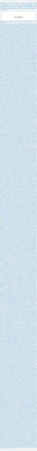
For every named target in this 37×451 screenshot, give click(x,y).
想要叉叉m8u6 (28, 50)
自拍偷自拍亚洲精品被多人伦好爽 (29, 40)
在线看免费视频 (33, 403)
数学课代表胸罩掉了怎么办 (25, 88)
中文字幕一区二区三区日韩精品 (24, 356)
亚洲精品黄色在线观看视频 (13, 330)
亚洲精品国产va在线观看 (26, 329)
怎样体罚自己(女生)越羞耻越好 (20, 351)
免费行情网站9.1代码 (23, 150)
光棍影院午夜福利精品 (16, 161)
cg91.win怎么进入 (30, 278)
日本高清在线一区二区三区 (24, 176)
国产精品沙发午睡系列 (12, 34)
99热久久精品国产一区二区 (28, 207)
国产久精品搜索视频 (22, 207)
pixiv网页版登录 (7, 24)
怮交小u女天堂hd (26, 133)
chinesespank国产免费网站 (3, 364)
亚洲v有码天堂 (26, 128)
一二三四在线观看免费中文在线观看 (24, 125)
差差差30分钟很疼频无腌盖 (31, 106)
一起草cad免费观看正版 (9, 419)
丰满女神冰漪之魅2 (29, 177)
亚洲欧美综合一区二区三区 (21, 324)
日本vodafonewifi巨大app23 (17, 373)
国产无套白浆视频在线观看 (29, 205)
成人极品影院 (23, 86)
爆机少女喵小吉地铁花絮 (32, 69)
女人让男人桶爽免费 (4, 202)
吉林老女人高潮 (32, 114)
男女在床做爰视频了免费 (3, 166)
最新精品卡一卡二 (14, 346)
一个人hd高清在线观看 (21, 342)
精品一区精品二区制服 (20, 215)
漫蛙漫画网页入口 (10, 333)
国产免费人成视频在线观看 (22, 92)
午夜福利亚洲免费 (19, 96)
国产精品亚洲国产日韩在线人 (19, 93)
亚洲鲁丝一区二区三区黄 (13, 177)
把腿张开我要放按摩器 (7, 351)
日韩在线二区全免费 (9, 131)
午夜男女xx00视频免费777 (19, 75)
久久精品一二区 (12, 262)
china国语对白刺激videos (32, 147)
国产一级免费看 (32, 303)
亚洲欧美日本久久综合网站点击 (12, 222)
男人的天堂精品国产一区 (18, 312)
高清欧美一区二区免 (19, 443)
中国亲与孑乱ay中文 (23, 50)
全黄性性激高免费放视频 (11, 203)
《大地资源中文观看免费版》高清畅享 (14, 445)
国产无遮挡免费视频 (33, 228)
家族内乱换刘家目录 (19, 310)
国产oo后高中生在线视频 (14, 114)
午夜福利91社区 (13, 381)
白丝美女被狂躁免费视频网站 (10, 436)
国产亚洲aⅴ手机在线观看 (19, 321)
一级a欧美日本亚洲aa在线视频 (31, 210)
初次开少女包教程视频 (34, 170)
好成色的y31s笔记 (31, 236)
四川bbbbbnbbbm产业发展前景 (16, 50)
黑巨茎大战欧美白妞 (27, 51)
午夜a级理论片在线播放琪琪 (8, 218)
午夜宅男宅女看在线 (18, 197)
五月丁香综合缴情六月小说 (14, 342)
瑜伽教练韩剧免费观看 (31, 63)
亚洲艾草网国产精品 (25, 276)
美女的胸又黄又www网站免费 (6, 297)
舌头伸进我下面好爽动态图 (17, 309)
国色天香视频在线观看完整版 (16, 160)
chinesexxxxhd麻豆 (10, 126)
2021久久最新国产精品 (4, 222)
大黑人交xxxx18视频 (4, 50)
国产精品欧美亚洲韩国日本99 (30, 151)
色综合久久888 (5, 339)
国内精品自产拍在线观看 (17, 201)
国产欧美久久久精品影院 (23, 273)
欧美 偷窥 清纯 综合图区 (9, 192)
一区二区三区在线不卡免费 (15, 69)
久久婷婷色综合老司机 (27, 200)
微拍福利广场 (2, 402)
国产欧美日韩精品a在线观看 (13, 78)
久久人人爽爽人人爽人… (19, 362)
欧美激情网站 (19, 301)
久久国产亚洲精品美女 (30, 225)
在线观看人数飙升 (24, 301)
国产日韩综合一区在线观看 (7, 188)
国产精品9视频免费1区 (17, 108)
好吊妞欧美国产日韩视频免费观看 (8, 266)
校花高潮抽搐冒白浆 (17, 74)
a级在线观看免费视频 (31, 56)
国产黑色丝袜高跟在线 (13, 156)
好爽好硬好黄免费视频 (28, 415)
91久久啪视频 (7, 412)
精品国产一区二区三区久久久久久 (16, 214)
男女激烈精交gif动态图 (8, 90)
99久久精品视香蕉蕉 (31, 169)
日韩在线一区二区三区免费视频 (16, 115)
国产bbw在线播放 (25, 407)
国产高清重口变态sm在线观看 (9, 195)
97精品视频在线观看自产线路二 (11, 120)
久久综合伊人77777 (10, 377)
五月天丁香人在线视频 (24, 52)
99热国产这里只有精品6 (19, 36)
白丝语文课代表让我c (18, 159)
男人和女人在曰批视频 (17, 113)
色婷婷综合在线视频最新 (22, 434)
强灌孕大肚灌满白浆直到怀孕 (14, 368)
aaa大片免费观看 (21, 385)
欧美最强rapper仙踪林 (19, 32)
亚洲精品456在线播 (12, 271)
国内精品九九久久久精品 (7, 252)
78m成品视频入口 (3, 40)
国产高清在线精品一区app (26, 29)
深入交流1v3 (20, 161)
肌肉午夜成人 (18, 360)
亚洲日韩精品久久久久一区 (20, 200)
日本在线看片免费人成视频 (16, 127)
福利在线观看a (27, 98)
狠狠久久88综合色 (12, 345)
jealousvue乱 (34, 439)
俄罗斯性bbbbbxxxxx (11, 201)
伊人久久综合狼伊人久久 (10, 256)
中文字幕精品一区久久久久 (4, 110)
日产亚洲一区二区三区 (6, 300)
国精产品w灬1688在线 (24, 325)
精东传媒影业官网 (25, 244)
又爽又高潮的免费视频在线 (6, 329)
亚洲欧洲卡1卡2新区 (26, 41)
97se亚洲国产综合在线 (15, 440)
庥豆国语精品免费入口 (10, 339)
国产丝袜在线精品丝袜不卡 (12, 52)
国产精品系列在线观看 (25, 71)
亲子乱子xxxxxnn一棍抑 (23, 184)
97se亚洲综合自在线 (6, 133)
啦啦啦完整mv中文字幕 (9, 154)
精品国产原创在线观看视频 (12, 274)
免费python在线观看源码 (12, 62)
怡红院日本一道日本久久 (16, 280)
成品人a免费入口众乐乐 (19, 76)
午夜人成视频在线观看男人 (13, 111)
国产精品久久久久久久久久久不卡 (10, 40)
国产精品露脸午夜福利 (3, 44)
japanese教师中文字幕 (31, 171)
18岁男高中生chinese (21, 260)
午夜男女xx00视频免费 (21, 233)
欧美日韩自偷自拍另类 (34, 79)
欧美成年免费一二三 (18, 379)
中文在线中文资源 (16, 31)
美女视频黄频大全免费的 (32, 274)
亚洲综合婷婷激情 (16, 366)
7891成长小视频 (16, 408)
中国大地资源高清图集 (27, 368)
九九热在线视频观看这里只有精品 (11, 30)
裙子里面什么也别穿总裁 (26, 24)
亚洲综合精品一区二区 (26, 231)
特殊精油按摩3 (31, 190)
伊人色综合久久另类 (10, 165)
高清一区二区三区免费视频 (29, 445)
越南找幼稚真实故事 (7, 119)
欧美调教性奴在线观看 (12, 393)
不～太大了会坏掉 (27, 81)
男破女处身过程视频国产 (24, 106)
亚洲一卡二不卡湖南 (26, 114)
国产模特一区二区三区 (22, 334)
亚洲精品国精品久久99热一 (28, 85)
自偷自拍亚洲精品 (7, 336)
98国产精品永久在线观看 (29, 254)
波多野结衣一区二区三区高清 (18, 241)
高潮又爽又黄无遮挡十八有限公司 (7, 95)
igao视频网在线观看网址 (22, 235)
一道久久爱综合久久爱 (22, 100)
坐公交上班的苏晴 (21, 55)
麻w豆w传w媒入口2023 (33, 373)
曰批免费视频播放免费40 (24, 405)
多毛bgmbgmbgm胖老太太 (12, 72)
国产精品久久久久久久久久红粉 (17, 417)
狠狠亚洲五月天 (16, 415)
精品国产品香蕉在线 (5, 181)
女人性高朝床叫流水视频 (20, 182)
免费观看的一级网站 (30, 364)
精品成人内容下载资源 (14, 71)
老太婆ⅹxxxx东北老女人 (9, 96)
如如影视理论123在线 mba (31, 280)
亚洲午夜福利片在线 (16, 99)
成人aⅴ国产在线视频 (5, 47)
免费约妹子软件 (13, 64)
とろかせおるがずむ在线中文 (15, 385)
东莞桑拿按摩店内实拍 (5, 106)
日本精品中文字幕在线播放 (24, 208)
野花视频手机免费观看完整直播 (8, 69)
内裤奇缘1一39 (12, 408)
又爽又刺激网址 (11, 150)
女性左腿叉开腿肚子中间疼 (21, 192)
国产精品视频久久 (12, 119)
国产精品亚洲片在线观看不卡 (7, 343)
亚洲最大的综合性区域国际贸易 (25, 154)
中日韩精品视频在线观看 (17, 83)
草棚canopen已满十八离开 (10, 83)
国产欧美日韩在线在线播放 (14, 259)
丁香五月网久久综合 (33, 260)
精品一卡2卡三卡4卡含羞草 (24, 183)
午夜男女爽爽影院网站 (26, 385)
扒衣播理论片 (30, 158)
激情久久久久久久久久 (24, 267)
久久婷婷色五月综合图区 (30, 70)
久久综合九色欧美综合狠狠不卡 (25, 117)
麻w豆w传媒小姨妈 (30, 398)
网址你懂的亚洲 (34, 82)
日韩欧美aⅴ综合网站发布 (24, 411)
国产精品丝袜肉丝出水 (25, 180)
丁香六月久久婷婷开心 (30, 66)
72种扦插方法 (3, 205)
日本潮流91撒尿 (24, 172)
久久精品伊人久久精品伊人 (21, 152)
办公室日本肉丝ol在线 (19, 90)
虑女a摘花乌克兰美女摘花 (5, 278)
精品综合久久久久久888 (6, 37)
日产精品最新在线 (12, 199)
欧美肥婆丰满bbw (7, 368)
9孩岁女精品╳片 (24, 430)
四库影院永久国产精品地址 (24, 422)
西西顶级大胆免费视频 (30, 296)
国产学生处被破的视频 (32, 382)
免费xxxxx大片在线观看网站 (7, 337)
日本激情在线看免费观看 (7, 441)
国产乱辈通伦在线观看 (24, 103)
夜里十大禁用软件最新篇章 (9, 45)
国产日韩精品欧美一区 (21, 41)
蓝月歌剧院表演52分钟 (4, 348)
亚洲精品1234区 (3, 301)
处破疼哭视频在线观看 (3, 229)
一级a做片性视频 (9, 228)
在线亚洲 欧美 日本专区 (27, 116)
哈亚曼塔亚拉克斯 (6, 445)
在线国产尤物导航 (25, 316)
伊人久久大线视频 (2, 275)
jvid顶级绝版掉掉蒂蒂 (4, 415)
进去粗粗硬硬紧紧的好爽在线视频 (23, 444)
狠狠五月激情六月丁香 (27, 102)
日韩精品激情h (31, 34)
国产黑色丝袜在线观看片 (19, 294)
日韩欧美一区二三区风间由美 (26, 303)
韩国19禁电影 (27, 382)
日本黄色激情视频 (19, 279)
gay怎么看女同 (11, 102)
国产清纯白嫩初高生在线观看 (26, 346)
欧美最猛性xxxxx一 (11, 208)
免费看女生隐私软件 (9, 384)
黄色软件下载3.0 (17, 406)
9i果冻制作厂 (25, 260)
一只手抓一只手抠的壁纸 (29, 327)
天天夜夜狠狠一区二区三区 (28, 46)
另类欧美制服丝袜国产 (28, 162)
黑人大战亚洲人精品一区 (13, 313)
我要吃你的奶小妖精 (15, 131)
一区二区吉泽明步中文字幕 (25, 236)
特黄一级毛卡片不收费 (23, 153)
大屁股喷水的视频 (27, 259)
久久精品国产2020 (12, 28)
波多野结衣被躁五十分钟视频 (14, 57)
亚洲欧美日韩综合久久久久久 (27, 321)
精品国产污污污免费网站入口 (23, 376)
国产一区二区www (2, 243)
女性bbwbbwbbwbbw (26, 350)
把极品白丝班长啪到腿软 (34, 266)
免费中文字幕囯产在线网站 (28, 220)
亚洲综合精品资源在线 (23, 214)
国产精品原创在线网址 (12, 159)
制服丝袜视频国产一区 (28, 37)
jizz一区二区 (6, 127)
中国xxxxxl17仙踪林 (6, 289)
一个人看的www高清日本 (20, 272)
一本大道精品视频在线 (18, 413)
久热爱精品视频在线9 (17, 145)
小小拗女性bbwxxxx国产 (28, 357)
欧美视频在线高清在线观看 (25, 219)
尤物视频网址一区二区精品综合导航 (30, 150)
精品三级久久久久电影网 (21, 338)
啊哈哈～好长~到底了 (15, 354)
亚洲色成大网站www (6, 66)
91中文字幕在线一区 (17, 392)
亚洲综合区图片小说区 (18, 447)
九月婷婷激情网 (18, 196)
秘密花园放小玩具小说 (4, 377)
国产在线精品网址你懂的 (31, 167)
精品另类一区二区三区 (31, 42)
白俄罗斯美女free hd (25, 364)
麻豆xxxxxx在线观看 (28, 165)
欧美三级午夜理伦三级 (14, 428)
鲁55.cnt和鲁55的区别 (31, 404)
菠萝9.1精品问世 (31, 219)
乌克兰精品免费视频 (9, 257)
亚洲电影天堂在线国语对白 (22, 436)
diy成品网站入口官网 (4, 219)
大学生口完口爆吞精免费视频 (17, 250)
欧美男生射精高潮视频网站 (3, 263)
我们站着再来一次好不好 (23, 61)
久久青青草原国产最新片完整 (13, 88)
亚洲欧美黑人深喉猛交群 (4, 421)
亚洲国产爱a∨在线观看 (12, 109)
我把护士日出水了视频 (22, 420)
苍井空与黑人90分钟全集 (15, 412)
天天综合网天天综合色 (9, 125)
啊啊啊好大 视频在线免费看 (23, 282)
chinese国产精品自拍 (33, 217)
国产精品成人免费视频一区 (6, 75)
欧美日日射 (31, 155)
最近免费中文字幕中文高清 (10, 138)
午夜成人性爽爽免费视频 (17, 186)
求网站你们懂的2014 (30, 424)
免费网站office (5, 194)
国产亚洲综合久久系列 (15, 439)
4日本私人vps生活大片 (26, 55)
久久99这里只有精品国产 (14, 310)
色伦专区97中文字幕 (10, 130)
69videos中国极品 (3, 187)
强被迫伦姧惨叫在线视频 (4, 413)
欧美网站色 (5, 104)
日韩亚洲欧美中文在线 (12, 221)
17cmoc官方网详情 (8, 396)
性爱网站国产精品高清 (22, 433)
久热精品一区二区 (19, 86)
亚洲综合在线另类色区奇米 (32, 133)
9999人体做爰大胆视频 (21, 397)
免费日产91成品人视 (12, 93)
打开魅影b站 (9, 76)
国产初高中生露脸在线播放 (12, 217)
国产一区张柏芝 (12, 305)
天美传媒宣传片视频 (17, 176)
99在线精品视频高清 (15, 154)
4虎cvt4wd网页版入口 (33, 91)
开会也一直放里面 (30, 189)
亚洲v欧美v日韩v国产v (6, 272)
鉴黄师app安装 (6, 145)
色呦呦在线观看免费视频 (12, 326)
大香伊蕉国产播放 (14, 96)
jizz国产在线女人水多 (11, 278)
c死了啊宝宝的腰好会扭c (9, 54)
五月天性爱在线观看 (20, 407)
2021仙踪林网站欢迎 (4, 161)
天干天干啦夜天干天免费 (13, 359)
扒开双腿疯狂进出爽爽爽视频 (12, 303)
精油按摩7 (25, 351)
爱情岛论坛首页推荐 (4, 210)
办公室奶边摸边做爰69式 (20, 116)
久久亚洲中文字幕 (31, 344)
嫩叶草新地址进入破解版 (19, 169)
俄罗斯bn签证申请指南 (10, 149)
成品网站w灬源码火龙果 (23, 292)
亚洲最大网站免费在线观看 (20, 128)
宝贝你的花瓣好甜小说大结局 (4, 293)
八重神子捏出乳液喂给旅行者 (10, 411)
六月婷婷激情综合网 (6, 102)
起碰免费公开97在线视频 (24, 413)
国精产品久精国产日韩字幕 (3, 173)
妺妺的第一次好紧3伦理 (30, 43)
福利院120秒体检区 (19, 88)
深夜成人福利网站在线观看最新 (25, 261)
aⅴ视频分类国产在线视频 (31, 244)
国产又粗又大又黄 (7, 68)
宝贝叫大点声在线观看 (16, 165)
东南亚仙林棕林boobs (29, 113)
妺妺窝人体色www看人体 (15, 155)
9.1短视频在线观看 (28, 406)
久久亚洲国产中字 (17, 40)
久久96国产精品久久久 (26, 211)
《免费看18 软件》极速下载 (5, 264)
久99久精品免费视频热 (4, 138)
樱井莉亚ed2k (17, 418)
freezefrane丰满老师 (8, 301)
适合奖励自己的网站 (2, 116)
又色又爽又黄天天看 (29, 230)
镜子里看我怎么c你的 (7, 134)
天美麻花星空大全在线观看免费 (31, 76)
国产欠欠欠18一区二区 (27, 435)
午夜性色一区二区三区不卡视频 (25, 384)
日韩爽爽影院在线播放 (24, 157)
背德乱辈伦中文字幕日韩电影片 (9, 205)
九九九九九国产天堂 (18, 28)
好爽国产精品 (33, 410)
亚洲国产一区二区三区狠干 (15, 419)
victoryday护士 (23, 186)
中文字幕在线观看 (25, 68)
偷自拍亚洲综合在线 (11, 108)
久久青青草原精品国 (12, 418)
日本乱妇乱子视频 (8, 114)
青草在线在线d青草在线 (23, 213)
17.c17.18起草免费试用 (30, 187)
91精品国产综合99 (8, 191)
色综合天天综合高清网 (29, 35)
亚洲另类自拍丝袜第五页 (22, 166)
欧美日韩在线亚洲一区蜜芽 (5, 254)
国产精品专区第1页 (33, 388)
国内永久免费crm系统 (5, 306)
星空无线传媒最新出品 (20, 140)
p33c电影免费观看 (14, 200)
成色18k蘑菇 (8, 348)
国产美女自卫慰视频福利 (9, 357)
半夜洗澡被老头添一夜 (17, 431)
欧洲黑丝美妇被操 (22, 253)
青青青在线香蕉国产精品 (33, 285)
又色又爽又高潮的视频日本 (26, 217)
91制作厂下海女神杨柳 (22, 247)
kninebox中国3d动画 (31, 367)
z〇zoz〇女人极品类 (11, 136)
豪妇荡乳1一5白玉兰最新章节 (9, 211)
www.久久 (25, 272)
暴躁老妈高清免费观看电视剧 (26, 440)
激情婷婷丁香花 (31, 309)
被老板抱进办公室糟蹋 (32, 252)
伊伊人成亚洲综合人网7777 (23, 278)
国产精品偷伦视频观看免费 (25, 138)
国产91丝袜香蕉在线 (25, 146)
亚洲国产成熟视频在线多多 (13, 372)
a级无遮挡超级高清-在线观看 (23, 70)
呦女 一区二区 (13, 362)
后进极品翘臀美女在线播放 (12, 103)
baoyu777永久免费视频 (3, 223)
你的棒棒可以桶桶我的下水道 (27, 149)
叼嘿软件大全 (10, 115)
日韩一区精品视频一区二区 (18, 43)
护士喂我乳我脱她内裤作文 (31, 160)
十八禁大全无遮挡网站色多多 (28, 336)
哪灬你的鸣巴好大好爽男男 (31, 407)
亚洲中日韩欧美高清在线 (18, 132)
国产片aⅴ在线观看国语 (8, 146)
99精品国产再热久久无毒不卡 (32, 146)
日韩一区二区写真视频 (32, 295)
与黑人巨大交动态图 (5, 378)
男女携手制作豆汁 (13, 239)
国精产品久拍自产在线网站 (10, 173)
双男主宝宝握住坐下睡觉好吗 (30, 89)
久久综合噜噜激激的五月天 (28, 397)
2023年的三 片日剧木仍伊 (19, 217)
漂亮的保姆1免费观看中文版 (15, 396)
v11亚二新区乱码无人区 (3, 359)
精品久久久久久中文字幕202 (18, 203)
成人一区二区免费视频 (34, 317)
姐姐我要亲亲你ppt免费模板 (21, 426)
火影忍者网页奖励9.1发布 (11, 267)
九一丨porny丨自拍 (9, 260)
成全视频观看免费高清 (19, 180)
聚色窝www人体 (24, 62)
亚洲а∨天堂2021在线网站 (6, 345)
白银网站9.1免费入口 (31, 276)
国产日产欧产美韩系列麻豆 (16, 181)
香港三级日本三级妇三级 (14, 121)
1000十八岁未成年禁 (24, 258)
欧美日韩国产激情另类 (30, 307)
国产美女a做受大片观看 (33, 275)
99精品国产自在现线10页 (27, 354)
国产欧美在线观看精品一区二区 (6, 304)
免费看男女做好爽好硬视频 (33, 55)
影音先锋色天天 (30, 362)
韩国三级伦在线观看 (11, 224)
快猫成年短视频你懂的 (25, 123)
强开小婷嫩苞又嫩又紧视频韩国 (8, 27)
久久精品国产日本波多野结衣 (8, 424)
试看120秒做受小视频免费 (23, 199)
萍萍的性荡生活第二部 (15, 218)
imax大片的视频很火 (8, 286)
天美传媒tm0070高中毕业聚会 (19, 146)
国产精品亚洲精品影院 (17, 89)
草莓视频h (33, 45)
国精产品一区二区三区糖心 (16, 61)
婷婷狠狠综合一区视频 (28, 86)
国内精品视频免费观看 (25, 359)
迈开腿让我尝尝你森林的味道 (8, 341)
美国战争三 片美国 (2, 316)
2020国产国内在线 (14, 325)
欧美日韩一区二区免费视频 (5, 60)
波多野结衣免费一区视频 (20, 238)
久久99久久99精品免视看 (25, 255)
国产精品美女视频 (3, 342)
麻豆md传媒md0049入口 (16, 125)
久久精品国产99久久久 (18, 271)
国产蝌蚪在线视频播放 (18, 254)
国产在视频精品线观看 (12, 245)
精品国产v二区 (33, 386)
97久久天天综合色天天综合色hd (22, 121)
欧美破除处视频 (2, 203)
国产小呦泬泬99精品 (20, 223)
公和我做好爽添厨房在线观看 (6, 117)
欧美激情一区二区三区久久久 (18, 97)
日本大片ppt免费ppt (6, 129)
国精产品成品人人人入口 (6, 170)
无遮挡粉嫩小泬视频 (24, 167)
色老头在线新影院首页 (31, 294)
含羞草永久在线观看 (29, 250)
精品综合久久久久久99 (10, 112)
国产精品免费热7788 (21, 429)
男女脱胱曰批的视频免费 (22, 396)
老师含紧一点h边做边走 (12, 235)
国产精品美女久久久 (10, 282)
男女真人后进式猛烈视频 (32, 304)
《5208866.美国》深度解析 (31, 438)
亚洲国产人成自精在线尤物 (4, 150)
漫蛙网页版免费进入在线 (8, 275)
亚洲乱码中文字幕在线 (5, 235)
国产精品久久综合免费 (18, 388)
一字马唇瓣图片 (23, 120)
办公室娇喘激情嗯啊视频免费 (29, 426)
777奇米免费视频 (25, 36)
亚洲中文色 (7, 234)
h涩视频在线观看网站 (8, 32)
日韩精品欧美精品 (17, 153)
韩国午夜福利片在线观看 (7, 158)
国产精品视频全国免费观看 (15, 26)
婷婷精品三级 (23, 447)
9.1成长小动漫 (9, 259)
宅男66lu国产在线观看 (33, 435)
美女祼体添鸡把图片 (13, 67)
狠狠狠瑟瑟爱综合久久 (18, 110)
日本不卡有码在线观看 (8, 155)
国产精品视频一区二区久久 (14, 383)
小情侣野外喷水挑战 (20, 24)
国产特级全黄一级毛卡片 (14, 152)
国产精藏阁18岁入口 (10, 315)
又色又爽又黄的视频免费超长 (30, 184)
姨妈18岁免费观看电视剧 (33, 218)
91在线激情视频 (19, 118)
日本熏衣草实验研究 (7, 408)
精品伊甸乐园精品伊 (19, 225)
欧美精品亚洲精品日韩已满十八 (7, 152)
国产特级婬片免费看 (23, 283)
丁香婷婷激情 (31, 93)
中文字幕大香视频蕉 (30, 369)
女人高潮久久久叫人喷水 (27, 112)
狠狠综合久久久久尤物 (5, 186)
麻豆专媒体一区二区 (8, 121)
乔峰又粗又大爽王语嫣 (30, 405)
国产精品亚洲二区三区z (18, 106)
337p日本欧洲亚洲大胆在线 (8, 247)
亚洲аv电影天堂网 (20, 149)
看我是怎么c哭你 (9, 187)
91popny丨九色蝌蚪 (33, 72)
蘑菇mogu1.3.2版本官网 (14, 190)
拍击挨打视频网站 (11, 113)
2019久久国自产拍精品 (17, 423)
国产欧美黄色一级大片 (15, 343)
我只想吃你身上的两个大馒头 (30, 434)
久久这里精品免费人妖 (17, 278)
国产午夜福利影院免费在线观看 (10, 442)
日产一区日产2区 (8, 428)
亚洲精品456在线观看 (18, 296)
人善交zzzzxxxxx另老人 (33, 361)
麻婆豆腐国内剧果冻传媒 (17, 129)
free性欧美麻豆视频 (23, 360)
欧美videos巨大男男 (29, 179)
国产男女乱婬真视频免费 (31, 387)
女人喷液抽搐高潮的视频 (21, 335)
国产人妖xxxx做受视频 (29, 394)
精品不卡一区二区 (22, 65)
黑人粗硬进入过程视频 (32, 41)
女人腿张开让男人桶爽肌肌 (16, 281)
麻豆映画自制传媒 (26, 251)
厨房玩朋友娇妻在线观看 (6, 159)
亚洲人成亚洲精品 (7, 169)
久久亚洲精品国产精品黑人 (20, 391)
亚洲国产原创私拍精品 (33, 29)
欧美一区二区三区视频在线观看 (10, 48)
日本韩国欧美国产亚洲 (3, 234)
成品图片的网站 (21, 178)
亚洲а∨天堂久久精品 (9, 356)
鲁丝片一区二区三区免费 (3, 440)
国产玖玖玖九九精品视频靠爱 (4, 52)
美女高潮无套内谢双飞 (7, 172)
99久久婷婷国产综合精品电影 (6, 344)
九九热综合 (30, 98)
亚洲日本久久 (23, 319)
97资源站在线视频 (18, 438)
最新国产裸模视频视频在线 (18, 298)
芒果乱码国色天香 (3, 420)
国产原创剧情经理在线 (14, 91)
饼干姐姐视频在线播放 (21, 141)
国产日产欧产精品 (22, 51)
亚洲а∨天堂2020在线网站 (4, 298)
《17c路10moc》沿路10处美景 (28, 432)
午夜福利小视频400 (3, 347)
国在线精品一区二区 (11, 145)
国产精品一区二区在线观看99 (20, 135)
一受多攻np (13, 299)
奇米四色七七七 (12, 410)
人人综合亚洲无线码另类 (10, 309)
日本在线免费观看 (2, 213)
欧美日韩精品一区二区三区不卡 (11, 382)
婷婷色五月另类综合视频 (21, 415)
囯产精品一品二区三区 (29, 433)
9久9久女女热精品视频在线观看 (17, 56)
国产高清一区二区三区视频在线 (8, 237)
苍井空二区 (32, 193)
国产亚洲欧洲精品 (24, 298)
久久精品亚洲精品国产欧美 (28, 131)
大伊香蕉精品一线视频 (29, 181)
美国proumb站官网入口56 (13, 35)
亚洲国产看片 (28, 418)
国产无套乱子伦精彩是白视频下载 (20, 245)
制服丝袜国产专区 (21, 275)
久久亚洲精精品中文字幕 (12, 379)
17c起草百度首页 (10, 216)
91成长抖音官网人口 (23, 347)
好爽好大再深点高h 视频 (3, 382)
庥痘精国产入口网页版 (16, 77)
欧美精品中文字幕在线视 (19, 68)
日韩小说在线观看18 (27, 358)
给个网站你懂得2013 (7, 253)
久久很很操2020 (21, 33)
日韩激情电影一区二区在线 (23, 109)
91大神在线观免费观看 (4, 105)
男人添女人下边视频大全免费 (21, 352)
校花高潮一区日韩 (28, 47)
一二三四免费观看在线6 (30, 246)
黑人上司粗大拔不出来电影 (27, 313)
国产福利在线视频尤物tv (27, 366)
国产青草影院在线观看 (12, 74)
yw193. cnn (29, 260)
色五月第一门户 (6, 285)
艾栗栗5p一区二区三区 (4, 126)
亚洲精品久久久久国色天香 (29, 291)
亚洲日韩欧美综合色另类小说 (4, 108)
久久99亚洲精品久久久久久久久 (25, 393)
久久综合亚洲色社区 (19, 287)
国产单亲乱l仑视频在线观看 (8, 346)
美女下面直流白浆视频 (6, 400)
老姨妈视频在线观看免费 (9, 361)
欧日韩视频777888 (4, 309)
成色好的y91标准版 (33, 383)
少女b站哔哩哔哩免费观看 (31, 67)
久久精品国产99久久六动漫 (5, 322)
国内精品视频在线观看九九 (17, 87)
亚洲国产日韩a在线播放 (30, 287)
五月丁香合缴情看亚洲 (13, 402)
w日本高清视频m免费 (30, 258)
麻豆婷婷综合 (3, 107)
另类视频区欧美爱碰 (7, 402)
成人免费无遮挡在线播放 (12, 231)
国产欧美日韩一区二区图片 (7, 25)
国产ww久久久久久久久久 (14, 81)
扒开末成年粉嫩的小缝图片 (8, 338)
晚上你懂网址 (28, 365)
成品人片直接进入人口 (8, 389)
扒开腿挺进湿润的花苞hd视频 (29, 375)
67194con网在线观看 (14, 25)
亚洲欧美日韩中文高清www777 (22, 191)
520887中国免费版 (23, 74)
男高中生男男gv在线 (33, 366)
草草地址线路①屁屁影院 (23, 425)
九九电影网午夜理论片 (31, 176)
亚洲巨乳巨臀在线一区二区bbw (17, 387)
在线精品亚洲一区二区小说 (17, 319)
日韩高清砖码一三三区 (15, 73)
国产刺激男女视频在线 (7, 330)
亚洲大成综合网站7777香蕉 (20, 357)
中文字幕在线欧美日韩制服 (17, 173)
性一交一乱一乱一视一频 (16, 46)
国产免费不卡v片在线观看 (15, 33)
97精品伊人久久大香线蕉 (4, 99)
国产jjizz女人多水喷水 (4, 369)
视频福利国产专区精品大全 (31, 201)
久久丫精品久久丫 (29, 282)
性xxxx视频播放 (2, 156)
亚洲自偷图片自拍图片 (11, 186)
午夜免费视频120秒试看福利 (7, 399)
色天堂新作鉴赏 (16, 262)
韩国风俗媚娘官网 (20, 29)
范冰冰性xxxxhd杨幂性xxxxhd (28, 288)
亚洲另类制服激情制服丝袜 (24, 110)
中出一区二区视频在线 (19, 359)
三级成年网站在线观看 (8, 200)
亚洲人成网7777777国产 (13, 360)
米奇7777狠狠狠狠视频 (31, 229)
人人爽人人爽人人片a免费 (18, 209)
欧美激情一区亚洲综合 (12, 234)
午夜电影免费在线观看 (29, 213)
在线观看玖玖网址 (15, 266)
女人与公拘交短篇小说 (34, 90)
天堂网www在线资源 (7, 141)
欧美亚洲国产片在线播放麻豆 (24, 280)
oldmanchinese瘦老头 (16, 112)
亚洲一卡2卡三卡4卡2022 (11, 291)
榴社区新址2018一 (12, 327)
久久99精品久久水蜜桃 (22, 306)
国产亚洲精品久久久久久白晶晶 (29, 204)
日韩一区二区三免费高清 (4, 61)
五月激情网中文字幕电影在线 (15, 84)
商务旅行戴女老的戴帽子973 (14, 314)
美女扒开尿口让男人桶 (14, 191)
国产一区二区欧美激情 (7, 249)
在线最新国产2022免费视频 (20, 386)
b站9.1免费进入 (2, 36)
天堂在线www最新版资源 (32, 159)
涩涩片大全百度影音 (34, 406)
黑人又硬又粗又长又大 (8, 178)
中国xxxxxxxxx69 (24, 287)
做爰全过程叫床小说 (18, 230)
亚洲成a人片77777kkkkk (25, 308)
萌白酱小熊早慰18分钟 (15, 124)
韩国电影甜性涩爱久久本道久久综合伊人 (6, 434)
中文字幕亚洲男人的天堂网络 (14, 394)
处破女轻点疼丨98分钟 (15, 268)
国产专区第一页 (5, 220)
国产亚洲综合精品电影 (28, 186)
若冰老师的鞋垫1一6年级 (12, 322)
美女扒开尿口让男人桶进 (19, 414)
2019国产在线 (34, 282)
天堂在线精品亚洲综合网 (32, 423)
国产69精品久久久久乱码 (17, 44)
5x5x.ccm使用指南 (26, 363)
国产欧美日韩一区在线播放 (6, 328)
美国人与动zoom (2, 321)
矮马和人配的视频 (13, 32)
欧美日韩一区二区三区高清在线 (24, 274)
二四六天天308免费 (15, 284)
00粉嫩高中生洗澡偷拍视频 (11, 210)
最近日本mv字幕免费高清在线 (6, 199)
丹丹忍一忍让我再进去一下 (16, 355)
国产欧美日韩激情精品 (7, 313)
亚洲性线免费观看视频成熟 (28, 45)
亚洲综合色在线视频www (17, 442)
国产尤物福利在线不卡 (21, 383)
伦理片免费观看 (23, 382)
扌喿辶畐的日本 (35, 447)
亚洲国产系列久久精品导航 (23, 216)
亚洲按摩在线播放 (2, 423)
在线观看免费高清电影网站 (17, 205)
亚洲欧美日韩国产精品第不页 (22, 240)
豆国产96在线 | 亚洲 (12, 123)
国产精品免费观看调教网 (27, 275)
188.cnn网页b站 (9, 190)
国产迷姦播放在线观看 (10, 405)
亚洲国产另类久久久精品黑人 (6, 240)
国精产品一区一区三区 (3, 28)
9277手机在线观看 (5, 315)
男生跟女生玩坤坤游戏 (34, 148)
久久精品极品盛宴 (17, 220)
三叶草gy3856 (29, 94)
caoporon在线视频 (16, 148)
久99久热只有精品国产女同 (25, 197)
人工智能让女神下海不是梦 (13, 443)
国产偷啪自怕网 (3, 162)
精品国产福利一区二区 (15, 55)
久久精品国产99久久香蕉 (32, 363)
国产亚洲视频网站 (13, 135)
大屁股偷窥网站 (32, 440)
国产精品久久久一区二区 (6, 393)
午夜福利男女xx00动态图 (12, 180)
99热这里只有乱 (23, 254)
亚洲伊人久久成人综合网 (5, 136)
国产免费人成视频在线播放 (22, 406)
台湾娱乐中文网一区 (10, 31)
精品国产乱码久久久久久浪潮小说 (31, 44)
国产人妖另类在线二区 (29, 331)
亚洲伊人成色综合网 (16, 207)
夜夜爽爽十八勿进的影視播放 (11, 202)
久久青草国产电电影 (7, 139)
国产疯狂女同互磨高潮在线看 (29, 399)
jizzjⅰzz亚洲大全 (13, 389)
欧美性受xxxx (35, 191)
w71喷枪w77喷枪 (17, 334)
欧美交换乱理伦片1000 (33, 119)
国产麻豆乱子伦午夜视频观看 (18, 409)
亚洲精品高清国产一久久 (10, 280)
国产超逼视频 (15, 335)
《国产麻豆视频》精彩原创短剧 (17, 193)
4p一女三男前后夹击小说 (4, 183)
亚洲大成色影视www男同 (27, 429)
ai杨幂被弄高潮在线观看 (6, 208)
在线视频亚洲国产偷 (9, 33)
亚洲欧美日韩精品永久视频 (31, 23)
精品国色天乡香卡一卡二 (28, 420)
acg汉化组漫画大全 (3, 41)
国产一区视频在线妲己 (4, 250)
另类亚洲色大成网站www (29, 247)
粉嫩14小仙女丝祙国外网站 (32, 54)
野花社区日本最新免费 (18, 157)
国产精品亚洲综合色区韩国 (4, 425)
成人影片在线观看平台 (24, 438)
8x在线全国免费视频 (14, 399)
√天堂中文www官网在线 (22, 421)
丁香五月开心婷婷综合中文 (26, 402)
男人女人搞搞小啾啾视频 (17, 411)
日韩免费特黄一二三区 (4, 350)
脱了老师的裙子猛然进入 (13, 279)
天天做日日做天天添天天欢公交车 (21, 35)
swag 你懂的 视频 (8, 342)
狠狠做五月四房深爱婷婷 (11, 425)
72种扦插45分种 (18, 274)
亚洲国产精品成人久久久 (27, 401)
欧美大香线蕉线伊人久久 (3, 56)
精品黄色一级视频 (12, 422)
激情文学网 (34, 43)
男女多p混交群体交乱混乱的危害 (21, 95)
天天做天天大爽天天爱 (6, 137)
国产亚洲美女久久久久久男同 (26, 310)
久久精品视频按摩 (6, 74)
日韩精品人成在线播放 (30, 328)
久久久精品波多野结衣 (31, 359)
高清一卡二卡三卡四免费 (23, 291)
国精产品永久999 (22, 40)
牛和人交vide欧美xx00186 (7, 238)
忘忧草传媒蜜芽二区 (27, 371)
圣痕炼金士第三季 (17, 210)
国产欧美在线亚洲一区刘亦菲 (32, 83)
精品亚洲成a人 (9, 265)
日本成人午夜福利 (25, 424)
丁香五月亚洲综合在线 (33, 273)
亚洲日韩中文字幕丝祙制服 (12, 182)
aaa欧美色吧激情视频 (5, 398)
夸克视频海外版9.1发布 (25, 348)
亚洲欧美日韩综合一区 (19, 308)
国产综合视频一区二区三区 (12, 316)
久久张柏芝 (33, 174)
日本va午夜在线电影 (8, 385)
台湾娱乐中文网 (25, 268)
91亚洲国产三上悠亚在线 (6, 443)
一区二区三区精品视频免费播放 (17, 283)
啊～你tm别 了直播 (21, 112)
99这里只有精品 (27, 237)
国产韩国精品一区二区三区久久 (7, 26)
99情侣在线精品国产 (2, 419)
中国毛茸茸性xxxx (12, 132)
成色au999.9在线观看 (13, 292)
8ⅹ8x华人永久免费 (33, 345)
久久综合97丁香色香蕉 (13, 92)
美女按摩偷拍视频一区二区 (17, 23)
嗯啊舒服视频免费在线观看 (10, 97)
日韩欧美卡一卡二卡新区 (20, 189)
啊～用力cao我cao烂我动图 (27, 289)
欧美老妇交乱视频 (34, 100)
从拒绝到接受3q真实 (31, 326)
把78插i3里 (5, 228)
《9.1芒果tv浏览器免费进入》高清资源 (7, 358)
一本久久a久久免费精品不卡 (31, 144)
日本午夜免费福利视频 (10, 148)
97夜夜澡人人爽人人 (2, 287)
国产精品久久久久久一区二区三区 (19, 378)
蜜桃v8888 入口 (21, 361)
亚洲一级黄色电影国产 (13, 169)
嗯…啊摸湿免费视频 (5, 62)
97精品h (35, 194)
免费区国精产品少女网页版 (10, 246)
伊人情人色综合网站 (10, 144)
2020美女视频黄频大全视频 (26, 443)
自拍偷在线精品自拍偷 (33, 418)
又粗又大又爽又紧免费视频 (20, 285)
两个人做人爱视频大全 (28, 148)
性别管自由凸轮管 (3, 355)
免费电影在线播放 (5, 157)
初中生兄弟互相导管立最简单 (13, 233)
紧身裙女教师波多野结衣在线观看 (26, 212)
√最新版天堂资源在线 (12, 388)
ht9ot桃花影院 (15, 229)
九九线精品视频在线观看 (30, 172)
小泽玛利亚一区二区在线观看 (11, 220)
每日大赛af (23, 105)
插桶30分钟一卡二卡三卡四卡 (18, 427)
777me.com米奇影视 (23, 446)
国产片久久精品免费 (24, 78)
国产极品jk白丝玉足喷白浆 (6, 279)
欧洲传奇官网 (9, 214)
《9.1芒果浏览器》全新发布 (16, 405)
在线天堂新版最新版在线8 (3, 246)
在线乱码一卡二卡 (24, 43)
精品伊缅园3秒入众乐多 (6, 418)
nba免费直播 (32, 116)
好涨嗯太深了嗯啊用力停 (26, 390)
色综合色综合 (12, 172)
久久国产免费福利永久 (33, 88)
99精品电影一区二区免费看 (4, 335)
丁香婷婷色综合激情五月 (13, 168)
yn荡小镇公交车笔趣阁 (11, 431)
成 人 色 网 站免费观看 (12, 254)
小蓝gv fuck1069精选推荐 (3, 384)
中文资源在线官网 (20, 73)
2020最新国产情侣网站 (14, 188)
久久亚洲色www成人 (20, 190)
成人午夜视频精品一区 (11, 110)
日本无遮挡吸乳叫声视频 (11, 319)
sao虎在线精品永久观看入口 (16, 356)
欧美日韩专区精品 (12, 212)
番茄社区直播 (31, 391)
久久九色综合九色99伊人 (17, 293)
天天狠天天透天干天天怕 (20, 288)
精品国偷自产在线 (23, 331)
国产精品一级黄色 (5, 115)
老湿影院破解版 (2, 407)
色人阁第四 (11, 66)
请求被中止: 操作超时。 (3, 191)
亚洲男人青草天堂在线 (6, 414)
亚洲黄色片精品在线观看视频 (8, 365)
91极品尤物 (7, 359)
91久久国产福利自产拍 (6, 326)
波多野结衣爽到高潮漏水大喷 (18, 82)
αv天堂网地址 (30, 30)
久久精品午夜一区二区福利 (24, 83)
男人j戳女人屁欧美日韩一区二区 (18, 276)
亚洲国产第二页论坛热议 (7, 426)
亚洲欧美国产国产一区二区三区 (10, 323)
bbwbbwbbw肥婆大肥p (18, 183)
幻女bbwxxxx (34, 120)
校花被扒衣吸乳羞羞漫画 (19, 72)
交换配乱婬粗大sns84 (6, 438)
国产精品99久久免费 (30, 325)
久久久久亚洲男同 (23, 234)
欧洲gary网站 (17, 235)
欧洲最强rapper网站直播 (5, 72)
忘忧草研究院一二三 (15, 339)
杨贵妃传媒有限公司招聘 (30, 178)
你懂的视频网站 (16, 41)
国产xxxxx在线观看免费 (21, 114)
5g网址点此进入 (14, 308)
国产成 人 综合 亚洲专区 (23, 246)
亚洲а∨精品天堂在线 (28, 153)
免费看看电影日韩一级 (24, 144)
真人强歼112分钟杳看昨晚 (21, 286)
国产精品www (23, 47)
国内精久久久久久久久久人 (12, 321)
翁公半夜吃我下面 (14, 391)
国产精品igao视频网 (26, 218)
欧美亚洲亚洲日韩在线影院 (14, 363)
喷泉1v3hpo (21, 423)
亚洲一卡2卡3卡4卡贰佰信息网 (25, 119)
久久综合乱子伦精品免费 (28, 319)
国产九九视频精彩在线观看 (5, 113)
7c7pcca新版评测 (22, 220)
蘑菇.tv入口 (21, 257)
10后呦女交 (2, 74)
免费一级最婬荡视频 (2, 45)
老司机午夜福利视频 (9, 49)
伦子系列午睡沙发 (21, 366)
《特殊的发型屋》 (30, 128)
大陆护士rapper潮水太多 (13, 140)
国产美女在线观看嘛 (10, 335)
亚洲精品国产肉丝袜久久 (8, 124)
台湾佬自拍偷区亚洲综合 (33, 320)
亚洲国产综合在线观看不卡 (26, 72)
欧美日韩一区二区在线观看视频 (6, 176)
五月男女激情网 (20, 179)
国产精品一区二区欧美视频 (9, 51)
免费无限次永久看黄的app (26, 161)
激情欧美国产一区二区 (15, 260)
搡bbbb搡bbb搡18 (17, 64)
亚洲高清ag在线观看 (10, 251)
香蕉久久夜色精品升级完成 (19, 202)
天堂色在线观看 (24, 409)
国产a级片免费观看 (20, 54)
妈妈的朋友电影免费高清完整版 (7, 135)
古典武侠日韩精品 (11, 129)
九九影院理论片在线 (12, 307)
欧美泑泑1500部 (31, 308)
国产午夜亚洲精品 (15, 198)
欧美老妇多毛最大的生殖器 (25, 226)
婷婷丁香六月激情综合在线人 (12, 285)
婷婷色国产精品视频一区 (29, 352)
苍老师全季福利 (19, 325)
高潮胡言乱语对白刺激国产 (17, 370)
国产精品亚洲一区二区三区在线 (6, 132)
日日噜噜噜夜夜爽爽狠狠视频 (27, 202)
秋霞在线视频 (10, 85)
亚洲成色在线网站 (17, 204)
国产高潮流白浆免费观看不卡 (21, 237)
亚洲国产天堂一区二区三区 (23, 66)
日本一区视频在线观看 (5, 380)
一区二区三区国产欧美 (15, 192)
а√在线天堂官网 (25, 187)
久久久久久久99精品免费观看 (28, 124)
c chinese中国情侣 (32, 389)
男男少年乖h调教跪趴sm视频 (18, 138)
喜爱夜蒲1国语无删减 (31, 312)
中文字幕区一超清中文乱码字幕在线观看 (10, 243)
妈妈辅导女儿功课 (20, 268)
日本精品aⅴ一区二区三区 (6, 35)
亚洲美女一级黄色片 (23, 113)
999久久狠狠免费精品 (22, 317)
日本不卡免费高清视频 (6, 270)
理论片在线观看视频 (19, 346)
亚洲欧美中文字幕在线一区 (19, 304)
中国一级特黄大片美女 (5, 241)
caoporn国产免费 (33, 53)
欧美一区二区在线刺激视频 (24, 196)
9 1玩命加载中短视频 (25, 294)
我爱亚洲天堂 (32, 415)
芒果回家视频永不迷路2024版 (13, 289)
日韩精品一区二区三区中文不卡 (21, 174)
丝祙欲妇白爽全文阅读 (16, 328)
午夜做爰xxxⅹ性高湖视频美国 (13, 24)
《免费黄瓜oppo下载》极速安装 (4, 274)
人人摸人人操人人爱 (5, 31)
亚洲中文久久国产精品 (13, 75)
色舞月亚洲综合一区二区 (15, 286)
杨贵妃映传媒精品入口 (4, 65)
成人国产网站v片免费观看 (16, 216)
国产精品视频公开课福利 (7, 394)
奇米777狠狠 (5, 259)
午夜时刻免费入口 (16, 147)
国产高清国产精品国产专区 (18, 134)
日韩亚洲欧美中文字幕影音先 (18, 410)
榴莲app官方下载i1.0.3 (33, 329)
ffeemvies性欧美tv (14, 340)
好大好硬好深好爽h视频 (3, 55)
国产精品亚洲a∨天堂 (20, 187)
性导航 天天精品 (33, 145)
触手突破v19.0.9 (15, 251)
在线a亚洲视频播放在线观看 (31, 267)
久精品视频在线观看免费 (24, 377)
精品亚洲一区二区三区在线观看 (25, 279)
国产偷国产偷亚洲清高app (4, 144)
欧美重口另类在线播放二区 (21, 25)
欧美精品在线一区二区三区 (32, 324)
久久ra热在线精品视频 (7, 327)
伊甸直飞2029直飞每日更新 (28, 256)
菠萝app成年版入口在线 (14, 223)
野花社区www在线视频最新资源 (26, 79)
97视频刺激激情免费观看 (24, 307)
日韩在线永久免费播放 (30, 103)
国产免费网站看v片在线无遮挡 (23, 224)
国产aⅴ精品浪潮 (22, 133)
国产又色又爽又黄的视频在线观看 (26, 410)
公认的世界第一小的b (26, 57)
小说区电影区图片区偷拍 (20, 350)
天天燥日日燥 (16, 426)
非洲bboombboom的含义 (11, 392)
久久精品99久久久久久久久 (29, 192)
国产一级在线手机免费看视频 (4, 267)
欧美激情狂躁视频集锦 (22, 99)
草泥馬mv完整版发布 (17, 347)
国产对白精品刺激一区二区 (13, 37)
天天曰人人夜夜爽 (24, 239)
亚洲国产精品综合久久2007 (4, 226)
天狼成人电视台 (30, 196)
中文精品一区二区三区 (4, 370)
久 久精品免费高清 (12, 176)
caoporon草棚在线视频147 (17, 98)
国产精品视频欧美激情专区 (30, 298)
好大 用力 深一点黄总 (21, 363)
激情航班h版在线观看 (24, 322)
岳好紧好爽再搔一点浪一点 (27, 49)
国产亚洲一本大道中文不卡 (27, 408)
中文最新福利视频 (21, 339)
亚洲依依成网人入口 (18, 326)
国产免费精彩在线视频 (7, 349)
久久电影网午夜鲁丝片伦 (20, 170)
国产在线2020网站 (30, 270)
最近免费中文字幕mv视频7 (20, 435)
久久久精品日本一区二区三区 (23, 323)
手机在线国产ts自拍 (11, 293)
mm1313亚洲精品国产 (18, 221)
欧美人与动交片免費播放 (20, 91)
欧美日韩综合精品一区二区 (14, 141)
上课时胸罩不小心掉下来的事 (7, 308)
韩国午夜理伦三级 (10, 61)
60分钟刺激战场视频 (30, 109)
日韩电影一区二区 (4, 281)
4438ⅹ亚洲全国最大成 (4, 251)
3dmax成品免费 (13, 244)
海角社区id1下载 (8, 360)
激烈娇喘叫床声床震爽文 (20, 251)
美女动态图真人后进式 (29, 234)
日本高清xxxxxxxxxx (6, 109)
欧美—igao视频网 (3, 51)
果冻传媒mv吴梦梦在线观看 (3, 256)
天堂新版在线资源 (11, 133)
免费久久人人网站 (8, 163)
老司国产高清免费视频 (32, 330)
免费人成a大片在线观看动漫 (26, 140)
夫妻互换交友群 (28, 273)
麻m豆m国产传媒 (26, 330)
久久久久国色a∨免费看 (30, 417)
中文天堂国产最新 (5, 392)
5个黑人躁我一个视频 (26, 339)
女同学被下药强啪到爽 (5, 232)
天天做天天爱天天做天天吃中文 (27, 75)
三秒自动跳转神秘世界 (28, 403)
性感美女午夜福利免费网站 (33, 141)
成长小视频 (14, 36)
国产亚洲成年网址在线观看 (24, 442)
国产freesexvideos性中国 (24, 194)
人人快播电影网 (10, 407)
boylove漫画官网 (20, 155)
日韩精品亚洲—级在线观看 (15, 365)
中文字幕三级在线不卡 (25, 270)
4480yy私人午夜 (20, 364)
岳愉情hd (17, 30)
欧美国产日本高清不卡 (33, 371)
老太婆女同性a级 (33, 168)
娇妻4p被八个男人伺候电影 (12, 226)
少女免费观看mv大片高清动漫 (11, 100)
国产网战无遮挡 (11, 181)
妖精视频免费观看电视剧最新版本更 (17, 424)
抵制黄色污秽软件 (33, 140)
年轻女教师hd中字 (17, 425)
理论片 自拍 (3, 124)
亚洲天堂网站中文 (26, 344)
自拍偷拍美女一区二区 (20, 329)
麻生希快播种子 (8, 223)
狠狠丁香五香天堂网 (18, 103)
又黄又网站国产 (23, 205)
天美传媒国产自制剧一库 (33, 237)
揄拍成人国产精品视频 (6, 193)
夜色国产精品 (22, 193)
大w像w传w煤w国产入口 (24, 201)
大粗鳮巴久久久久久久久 (12, 294)
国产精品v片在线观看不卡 (13, 249)
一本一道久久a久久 (3, 98)
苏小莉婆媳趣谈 (8, 57)
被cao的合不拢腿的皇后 (13, 344)
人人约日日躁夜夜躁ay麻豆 (3, 147)
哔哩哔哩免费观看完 (30, 377)
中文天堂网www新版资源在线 (6, 212)
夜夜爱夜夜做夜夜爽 (17, 446)
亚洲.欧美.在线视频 (34, 113)
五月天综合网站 (28, 77)
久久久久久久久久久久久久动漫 (16, 257)
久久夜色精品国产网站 (13, 139)
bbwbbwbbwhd (25, 341)
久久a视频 (8, 87)
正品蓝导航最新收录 (21, 147)
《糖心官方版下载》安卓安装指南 (11, 105)
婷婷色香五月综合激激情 (27, 335)
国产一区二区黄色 (31, 384)
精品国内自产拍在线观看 (12, 47)
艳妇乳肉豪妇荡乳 (3, 63)
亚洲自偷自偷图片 (20, 266)
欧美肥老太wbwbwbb (6, 245)
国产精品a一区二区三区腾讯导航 (27, 163)
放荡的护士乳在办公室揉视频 (12, 272)
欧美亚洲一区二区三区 (4, 131)
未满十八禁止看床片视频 (13, 288)
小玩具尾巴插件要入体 (14, 175)
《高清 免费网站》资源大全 (13, 118)
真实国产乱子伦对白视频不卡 (15, 53)
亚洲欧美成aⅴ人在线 (23, 181)
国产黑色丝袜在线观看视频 (21, 58)
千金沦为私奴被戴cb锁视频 (19, 222)
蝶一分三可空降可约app (31, 68)
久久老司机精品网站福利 (6, 88)
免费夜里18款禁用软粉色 (12, 60)
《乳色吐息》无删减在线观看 (24, 367)
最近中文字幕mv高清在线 (6, 177)
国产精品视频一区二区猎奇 (6, 446)
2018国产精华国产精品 (6, 379)
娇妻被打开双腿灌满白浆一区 (21, 198)
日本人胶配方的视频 (22, 252)
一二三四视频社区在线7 (32, 71)
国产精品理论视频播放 (6, 70)
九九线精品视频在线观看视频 (13, 300)
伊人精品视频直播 (28, 104)
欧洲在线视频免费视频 (22, 27)
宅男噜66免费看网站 (7, 93)
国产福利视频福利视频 (14, 301)
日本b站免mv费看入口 (32, 24)
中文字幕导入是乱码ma (18, 299)
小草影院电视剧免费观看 (7, 43)
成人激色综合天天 (25, 67)
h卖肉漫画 (30, 182)
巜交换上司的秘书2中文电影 (8, 439)
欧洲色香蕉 (12, 426)
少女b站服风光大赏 (14, 258)
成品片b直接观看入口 (24, 388)
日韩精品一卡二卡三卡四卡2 (9, 98)
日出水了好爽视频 (13, 304)
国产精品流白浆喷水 (26, 54)
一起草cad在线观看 (29, 238)
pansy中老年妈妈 (33, 37)
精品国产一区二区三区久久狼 (32, 132)
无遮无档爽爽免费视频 (15, 341)
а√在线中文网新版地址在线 (5, 182)
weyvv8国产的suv (26, 391)
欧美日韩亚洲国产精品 (16, 107)
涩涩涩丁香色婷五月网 (22, 162)
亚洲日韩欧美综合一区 (9, 261)
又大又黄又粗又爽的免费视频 (8, 433)
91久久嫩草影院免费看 (18, 430)
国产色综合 (13, 209)
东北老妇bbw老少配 (8, 53)
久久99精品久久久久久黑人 (3, 296)
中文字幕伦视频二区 (32, 156)
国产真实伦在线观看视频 (28, 383)
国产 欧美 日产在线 (9, 263)
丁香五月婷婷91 (18, 375)
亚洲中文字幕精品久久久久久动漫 (18, 211)
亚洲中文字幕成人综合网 (29, 198)
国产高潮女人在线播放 (9, 325)
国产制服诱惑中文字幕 (30, 134)
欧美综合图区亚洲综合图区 (25, 96)
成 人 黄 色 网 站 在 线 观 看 (19, 244)
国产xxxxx (7, 225)
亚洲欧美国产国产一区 (19, 348)
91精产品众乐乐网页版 (29, 419)
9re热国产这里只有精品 (26, 169)
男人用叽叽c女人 (3, 334)
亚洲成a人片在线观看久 (3, 396)
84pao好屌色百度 (4, 280)
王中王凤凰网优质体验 (10, 99)
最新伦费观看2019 (22, 46)
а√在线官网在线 (2, 23)
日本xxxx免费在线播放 (15, 397)
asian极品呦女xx (26, 318)
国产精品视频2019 (14, 287)
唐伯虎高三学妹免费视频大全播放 (30, 127)
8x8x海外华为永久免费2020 (27, 378)
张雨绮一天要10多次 (5, 76)
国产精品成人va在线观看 (10, 147)
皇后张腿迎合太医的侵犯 (22, 400)
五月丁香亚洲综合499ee (15, 29)
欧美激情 (2, 70)
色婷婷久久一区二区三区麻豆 (8, 46)
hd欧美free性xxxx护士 (13, 196)
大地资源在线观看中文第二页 (13, 142)
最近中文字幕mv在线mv (16, 400)
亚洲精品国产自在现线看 (10, 317)
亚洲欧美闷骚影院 (34, 394)
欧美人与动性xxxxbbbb (9, 116)
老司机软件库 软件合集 (30, 271)
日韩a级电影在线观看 (16, 39)
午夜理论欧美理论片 (16, 421)
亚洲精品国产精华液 (16, 195)
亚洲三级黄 (19, 154)
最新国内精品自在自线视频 (11, 157)
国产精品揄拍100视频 (6, 217)
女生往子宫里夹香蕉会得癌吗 (4, 427)
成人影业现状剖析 (24, 32)
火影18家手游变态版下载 (33, 57)
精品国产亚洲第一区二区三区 (30, 430)
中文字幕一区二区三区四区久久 (16, 261)
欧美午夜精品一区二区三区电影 (29, 253)
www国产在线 (4, 149)
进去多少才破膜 (8, 196)
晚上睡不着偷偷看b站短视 (21, 131)
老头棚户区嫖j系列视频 (25, 381)
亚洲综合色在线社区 (17, 213)
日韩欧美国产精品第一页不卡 (5, 388)
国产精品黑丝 (31, 231)
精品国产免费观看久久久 (26, 222)
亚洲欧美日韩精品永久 (34, 202)
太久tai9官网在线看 (11, 213)
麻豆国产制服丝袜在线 (19, 168)
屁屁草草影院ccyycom (33, 443)
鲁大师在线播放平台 (2, 163)
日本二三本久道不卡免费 (21, 403)
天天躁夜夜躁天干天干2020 (30, 199)
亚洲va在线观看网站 (9, 397)
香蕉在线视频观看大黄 (22, 53)
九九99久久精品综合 (32, 339)
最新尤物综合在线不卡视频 (4, 216)
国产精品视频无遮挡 (6, 142)
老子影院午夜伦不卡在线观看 (7, 81)
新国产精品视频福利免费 (21, 368)
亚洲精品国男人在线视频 (13, 170)
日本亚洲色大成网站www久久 (25, 299)
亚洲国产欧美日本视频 (16, 63)
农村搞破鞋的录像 (17, 70)
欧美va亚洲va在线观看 (24, 23)
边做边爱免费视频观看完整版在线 (14, 264)
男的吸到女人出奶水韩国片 (9, 371)
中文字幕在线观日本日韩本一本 (25, 379)
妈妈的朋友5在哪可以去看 (24, 160)
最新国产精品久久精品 (20, 372)
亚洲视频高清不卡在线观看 (14, 58)
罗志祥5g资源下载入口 (15, 104)
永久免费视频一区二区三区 (22, 419)
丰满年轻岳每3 (6, 130)
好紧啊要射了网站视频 (20, 142)
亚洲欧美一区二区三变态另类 (29, 126)
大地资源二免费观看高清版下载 (31, 351)
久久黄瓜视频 (35, 172)
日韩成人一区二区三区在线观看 (13, 179)
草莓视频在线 (11, 328)
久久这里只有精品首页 (24, 293)
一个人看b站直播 (28, 360)
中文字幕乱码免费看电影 (31, 28)
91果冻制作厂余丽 (21, 49)
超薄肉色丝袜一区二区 (17, 133)
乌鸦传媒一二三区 (21, 84)
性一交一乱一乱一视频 (16, 282)
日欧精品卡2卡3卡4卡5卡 (22, 412)
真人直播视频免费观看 (16, 65)
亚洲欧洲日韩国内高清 (27, 233)
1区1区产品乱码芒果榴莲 (33, 286)
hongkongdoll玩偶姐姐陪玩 (4, 291)
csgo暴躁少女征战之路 (22, 148)
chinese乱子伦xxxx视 (16, 323)
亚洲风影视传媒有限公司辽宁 (18, 79)
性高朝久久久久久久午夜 (30, 349)
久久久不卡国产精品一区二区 (30, 414)
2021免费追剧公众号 (3, 190)
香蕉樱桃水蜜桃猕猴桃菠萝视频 (29, 65)
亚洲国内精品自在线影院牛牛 (11, 312)
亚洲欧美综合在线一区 (21, 124)
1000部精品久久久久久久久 (28, 27)
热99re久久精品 (24, 60)
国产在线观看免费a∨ (15, 338)
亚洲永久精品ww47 (33, 111)
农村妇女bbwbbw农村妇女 (19, 231)
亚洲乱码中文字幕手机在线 (22, 77)
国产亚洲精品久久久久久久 (32, 183)
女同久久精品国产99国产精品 (17, 144)
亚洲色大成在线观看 (33, 368)
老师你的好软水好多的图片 (16, 367)
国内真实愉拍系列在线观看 (31, 157)
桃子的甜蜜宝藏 (27, 25)
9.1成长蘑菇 (17, 273)
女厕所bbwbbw (14, 230)
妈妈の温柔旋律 (25, 189)
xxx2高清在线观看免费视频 (16, 263)
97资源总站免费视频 (33, 347)
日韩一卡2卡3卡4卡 (18, 322)
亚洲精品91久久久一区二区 (22, 26)
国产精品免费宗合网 (2, 372)
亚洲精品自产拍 (31, 211)
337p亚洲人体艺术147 (16, 102)
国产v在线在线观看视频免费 (20, 344)
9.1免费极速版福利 (17, 393)
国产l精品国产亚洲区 (29, 129)
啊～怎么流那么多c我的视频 (22, 394)
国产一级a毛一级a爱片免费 (18, 158)
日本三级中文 (12, 23)
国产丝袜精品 (13, 146)
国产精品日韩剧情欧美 (27, 320)
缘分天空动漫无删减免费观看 (17, 349)
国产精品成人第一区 (16, 444)
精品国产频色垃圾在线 (11, 276)
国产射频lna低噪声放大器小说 (21, 399)
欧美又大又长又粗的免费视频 (6, 292)
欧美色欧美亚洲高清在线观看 (26, 266)
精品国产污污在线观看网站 (24, 87)
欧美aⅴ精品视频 (20, 167)
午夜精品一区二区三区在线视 (32, 356)
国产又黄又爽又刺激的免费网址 (15, 277)
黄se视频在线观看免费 (18, 267)
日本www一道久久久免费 (23, 263)
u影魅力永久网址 (11, 423)
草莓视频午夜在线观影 (27, 389)
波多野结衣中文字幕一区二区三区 (31, 322)
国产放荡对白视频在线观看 (29, 334)
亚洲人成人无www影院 (25, 362)
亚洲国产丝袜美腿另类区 (29, 166)
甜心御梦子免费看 (22, 281)
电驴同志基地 (31, 125)
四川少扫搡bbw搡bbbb (15, 54)
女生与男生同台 (28, 62)
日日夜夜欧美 (18, 292)
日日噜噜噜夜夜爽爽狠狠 (8, 362)
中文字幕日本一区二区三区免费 (32, 381)
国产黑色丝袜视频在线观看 (21, 259)
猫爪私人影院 (18, 253)
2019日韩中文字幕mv (4, 97)
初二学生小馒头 (5, 94)
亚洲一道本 (12, 334)
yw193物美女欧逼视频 (10, 421)
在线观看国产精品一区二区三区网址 (23, 30)
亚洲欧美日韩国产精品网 (7, 64)
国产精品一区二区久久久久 (16, 333)
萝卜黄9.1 (34, 137)
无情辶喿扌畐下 (3, 361)
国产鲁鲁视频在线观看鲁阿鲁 (29, 235)
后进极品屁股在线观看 (28, 105)
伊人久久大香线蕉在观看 (19, 239)
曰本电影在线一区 (20, 71)
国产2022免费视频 (20, 337)
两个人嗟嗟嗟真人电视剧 (20, 289)
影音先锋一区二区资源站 (6, 78)
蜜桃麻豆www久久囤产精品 (23, 365)
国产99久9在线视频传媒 (10, 415)
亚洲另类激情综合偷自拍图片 (18, 172)
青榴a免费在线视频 (9, 50)
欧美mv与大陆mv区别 (11, 398)
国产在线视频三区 (26, 147)
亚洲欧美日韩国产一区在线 (14, 167)
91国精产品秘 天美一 (28, 262)
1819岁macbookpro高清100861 (5, 118)
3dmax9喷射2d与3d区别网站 (12, 225)
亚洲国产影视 (17, 306)
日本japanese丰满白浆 (20, 249)
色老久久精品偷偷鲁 (27, 245)
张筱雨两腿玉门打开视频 (24, 48)
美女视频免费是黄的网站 (13, 86)
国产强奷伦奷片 (12, 242)
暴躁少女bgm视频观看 (27, 193)
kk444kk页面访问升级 (28, 145)
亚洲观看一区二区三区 (20, 300)
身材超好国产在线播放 (16, 376)
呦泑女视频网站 (33, 428)
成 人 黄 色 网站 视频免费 (15, 27)
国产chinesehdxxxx (4, 112)
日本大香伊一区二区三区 (23, 89)
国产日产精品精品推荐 (17, 246)
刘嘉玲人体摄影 (4, 125)
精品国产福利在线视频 (19, 137)
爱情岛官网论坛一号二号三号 (21, 441)
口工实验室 (10, 193)
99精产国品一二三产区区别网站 (31, 214)
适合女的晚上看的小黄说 (18, 119)
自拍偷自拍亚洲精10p (12, 153)
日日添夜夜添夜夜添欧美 (6, 180)
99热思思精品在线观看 (9, 354)
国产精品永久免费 (30, 392)
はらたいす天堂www (28, 53)
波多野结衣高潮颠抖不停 (12, 414)
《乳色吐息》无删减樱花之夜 (28, 265)
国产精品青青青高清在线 (18, 208)
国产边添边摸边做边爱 (25, 203)
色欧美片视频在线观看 (23, 355)
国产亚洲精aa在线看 (8, 340)
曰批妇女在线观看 (12, 406)
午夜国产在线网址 (28, 228)
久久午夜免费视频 (9, 432)
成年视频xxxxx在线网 (26, 372)
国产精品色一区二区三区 (28, 139)
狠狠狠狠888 (11, 367)
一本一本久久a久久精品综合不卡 (14, 151)
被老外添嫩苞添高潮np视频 (29, 314)
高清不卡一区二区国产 (15, 403)
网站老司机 (2, 140)
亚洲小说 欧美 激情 (25, 229)
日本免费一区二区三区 (20, 229)
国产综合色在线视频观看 (11, 183)
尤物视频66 (1, 333)
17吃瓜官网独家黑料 (24, 271)
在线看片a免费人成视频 (19, 60)
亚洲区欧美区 (22, 401)
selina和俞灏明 (25, 178)
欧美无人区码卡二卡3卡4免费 (14, 240)
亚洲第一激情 (26, 324)
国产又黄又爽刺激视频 (34, 408)
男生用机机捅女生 (5, 376)
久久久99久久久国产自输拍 (5, 307)
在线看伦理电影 (7, 316)
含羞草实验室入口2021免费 (9, 198)
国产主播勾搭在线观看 (22, 315)
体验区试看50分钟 (11, 89)
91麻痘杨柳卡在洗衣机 (33, 245)
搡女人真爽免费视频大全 (9, 284)
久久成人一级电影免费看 (14, 297)
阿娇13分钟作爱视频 (5, 103)
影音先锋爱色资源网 (16, 252)
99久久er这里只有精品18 (6, 123)
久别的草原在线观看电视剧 (27, 188)
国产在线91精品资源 (6, 367)
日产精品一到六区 (9, 104)
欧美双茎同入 (17, 100)
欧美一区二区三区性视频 (3, 314)
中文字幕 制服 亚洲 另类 (23, 130)
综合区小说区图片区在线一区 (26, 156)
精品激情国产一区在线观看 (19, 67)
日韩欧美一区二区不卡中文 (22, 314)
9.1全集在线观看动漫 (17, 256)
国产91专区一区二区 (24, 173)
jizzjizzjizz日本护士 (24, 349)
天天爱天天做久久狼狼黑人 (8, 73)
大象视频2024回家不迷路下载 (24, 398)
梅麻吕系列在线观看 (14, 174)
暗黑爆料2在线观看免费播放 (13, 324)
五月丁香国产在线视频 (21, 432)
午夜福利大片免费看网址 (7, 277)
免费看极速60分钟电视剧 (32, 393)
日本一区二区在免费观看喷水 (12, 232)
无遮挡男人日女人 (3, 48)
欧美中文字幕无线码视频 (26, 223)
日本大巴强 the (8, 305)
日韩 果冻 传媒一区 (21, 389)
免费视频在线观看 (32, 279)
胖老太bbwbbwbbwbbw (29, 92)
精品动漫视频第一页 (14, 171)
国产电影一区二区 (28, 61)
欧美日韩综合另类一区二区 (10, 194)
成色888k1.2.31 (21, 107)
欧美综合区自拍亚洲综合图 (28, 264)
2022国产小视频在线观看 (17, 48)
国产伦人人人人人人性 (4, 432)
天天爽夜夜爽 (20, 295)
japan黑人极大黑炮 (10, 161)
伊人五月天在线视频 (23, 345)
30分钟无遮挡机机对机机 (7, 404)
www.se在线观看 (26, 171)
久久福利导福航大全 (30, 242)
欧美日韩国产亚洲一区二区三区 (30, 446)
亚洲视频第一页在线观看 (10, 41)
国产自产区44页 (12, 43)
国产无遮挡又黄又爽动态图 (31, 380)
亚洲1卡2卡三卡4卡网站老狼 (25, 56)
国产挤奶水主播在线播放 (15, 49)
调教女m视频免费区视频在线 (21, 37)
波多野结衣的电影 (14, 95)
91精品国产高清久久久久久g (5, 153)
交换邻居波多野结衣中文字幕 (31, 305)
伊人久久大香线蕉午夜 (29, 436)
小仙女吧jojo (28, 355)
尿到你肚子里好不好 (13, 90)
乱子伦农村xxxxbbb (32, 355)
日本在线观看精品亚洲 (26, 190)
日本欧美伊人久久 (20, 341)
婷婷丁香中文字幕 (15, 358)
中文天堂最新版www (34, 262)
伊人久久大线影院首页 (15, 432)
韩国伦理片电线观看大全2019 (13, 270)
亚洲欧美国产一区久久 (19, 236)
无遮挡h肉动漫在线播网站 (12, 236)
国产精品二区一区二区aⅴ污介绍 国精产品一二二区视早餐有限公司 (14, 318)
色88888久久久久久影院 (17, 51)
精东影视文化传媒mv (17, 307)
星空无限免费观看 (23, 64)
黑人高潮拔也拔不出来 (32, 251)
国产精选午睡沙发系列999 (24, 42)
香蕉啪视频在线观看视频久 (30, 32)
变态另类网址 (9, 369)
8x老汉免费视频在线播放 (5, 39)
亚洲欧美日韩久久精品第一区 (17, 255)
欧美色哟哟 (12, 349)
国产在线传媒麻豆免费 (21, 265)
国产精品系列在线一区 (11, 255)
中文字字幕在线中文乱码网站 (22, 104)
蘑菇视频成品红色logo (24, 242)
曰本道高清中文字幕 (19, 94)
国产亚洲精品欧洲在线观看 (30, 239)
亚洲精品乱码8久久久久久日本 (33, 115)
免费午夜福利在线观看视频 (10, 366)
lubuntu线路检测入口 (10, 281)
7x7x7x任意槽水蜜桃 (13, 253)
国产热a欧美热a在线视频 (4, 265)
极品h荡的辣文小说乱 (3, 114)
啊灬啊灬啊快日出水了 (31, 110)
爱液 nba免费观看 (32, 350)
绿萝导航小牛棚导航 (8, 383)
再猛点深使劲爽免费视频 (31, 142)
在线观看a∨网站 (6, 201)
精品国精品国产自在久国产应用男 (19, 320)
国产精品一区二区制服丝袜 (17, 242)
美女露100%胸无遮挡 (32, 154)
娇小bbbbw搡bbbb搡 (8, 334)
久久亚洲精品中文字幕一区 (29, 108)
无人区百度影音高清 (21, 218)
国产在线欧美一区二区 (31, 208)
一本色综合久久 (19, 78)
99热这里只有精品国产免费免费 (17, 42)
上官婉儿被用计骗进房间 (7, 288)
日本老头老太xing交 (27, 441)
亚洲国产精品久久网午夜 (30, 411)
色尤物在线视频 (15, 386)
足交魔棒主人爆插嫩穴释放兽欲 (10, 44)
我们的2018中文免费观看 (31, 323)
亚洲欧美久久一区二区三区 (28, 120)
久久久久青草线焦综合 (7, 167)
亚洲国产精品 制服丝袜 (16, 166)
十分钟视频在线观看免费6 (11, 447)
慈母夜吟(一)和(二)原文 (7, 23)
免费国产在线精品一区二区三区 (5, 294)
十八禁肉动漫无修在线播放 (21, 81)
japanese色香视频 (24, 230)
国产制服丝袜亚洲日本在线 (20, 111)
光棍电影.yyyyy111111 (18, 219)
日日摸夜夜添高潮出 (29, 272)
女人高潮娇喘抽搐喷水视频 (21, 262)
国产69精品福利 (7, 213)
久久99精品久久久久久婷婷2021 (22, 343)
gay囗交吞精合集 (3, 178)
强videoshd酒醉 (24, 414)
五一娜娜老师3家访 (6, 262)
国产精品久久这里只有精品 (4, 189)
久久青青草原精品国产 (26, 361)
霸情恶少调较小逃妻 (10, 386)
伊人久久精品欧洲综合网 (23, 210)
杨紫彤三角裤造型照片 (20, 175)
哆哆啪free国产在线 (13, 348)
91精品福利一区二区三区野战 (32, 422)
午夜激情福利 (31, 226)
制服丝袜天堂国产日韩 (14, 404)
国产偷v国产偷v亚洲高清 (11, 378)
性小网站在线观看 (30, 137)
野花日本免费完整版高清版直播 (17, 384)
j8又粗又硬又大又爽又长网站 (16, 377)
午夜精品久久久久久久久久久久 (10, 347)
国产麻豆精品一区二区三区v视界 (21, 228)
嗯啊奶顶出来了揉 (3, 257)
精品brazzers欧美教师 (3, 409)
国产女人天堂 (27, 315)
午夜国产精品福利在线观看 (27, 257)
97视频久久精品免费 (32, 200)
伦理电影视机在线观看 (33, 340)
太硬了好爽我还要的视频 (9, 283)
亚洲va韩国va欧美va (18, 105)
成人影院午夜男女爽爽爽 (30, 431)
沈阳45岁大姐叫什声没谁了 (20, 358)
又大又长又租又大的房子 (16, 361)
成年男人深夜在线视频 (7, 67)
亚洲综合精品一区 (31, 138)
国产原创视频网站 (19, 270)
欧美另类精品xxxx (11, 39)
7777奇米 (34, 238)
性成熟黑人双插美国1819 (33, 233)
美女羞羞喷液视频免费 (28, 58)
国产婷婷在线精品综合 (34, 212)
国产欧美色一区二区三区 (6, 375)
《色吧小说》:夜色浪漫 (29, 421)
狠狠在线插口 (6, 89)
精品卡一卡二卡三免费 (4, 302)
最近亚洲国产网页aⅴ (25, 137)
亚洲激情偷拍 (12, 134)
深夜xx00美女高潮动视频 (18, 212)
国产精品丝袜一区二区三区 (14, 429)
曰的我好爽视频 (7, 423)
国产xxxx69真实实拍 (22, 34)
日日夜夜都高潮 (28, 286)
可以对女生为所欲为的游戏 (23, 328)
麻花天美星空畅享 (9, 403)
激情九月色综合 (8, 28)
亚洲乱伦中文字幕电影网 (29, 412)
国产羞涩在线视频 (30, 444)
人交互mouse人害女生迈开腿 (32, 255)
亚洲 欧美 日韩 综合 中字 (27, 111)
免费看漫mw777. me (26, 69)
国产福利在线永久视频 (17, 398)
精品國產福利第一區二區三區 (31, 48)
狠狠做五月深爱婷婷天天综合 (27, 170)
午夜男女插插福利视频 (17, 194)
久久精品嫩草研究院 (28, 31)
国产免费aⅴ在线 (12, 117)
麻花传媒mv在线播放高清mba (20, 139)
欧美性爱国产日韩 (17, 305)
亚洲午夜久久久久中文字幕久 (6, 86)
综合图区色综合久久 (24, 118)
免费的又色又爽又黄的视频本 (4, 224)
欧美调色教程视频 (21, 408)
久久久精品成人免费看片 (11, 413)
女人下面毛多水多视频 (26, 93)
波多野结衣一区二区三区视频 (10, 215)
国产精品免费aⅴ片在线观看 (27, 107)
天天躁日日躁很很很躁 (6, 231)
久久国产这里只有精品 (9, 56)
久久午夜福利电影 (34, 165)
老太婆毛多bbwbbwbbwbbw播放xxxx (12, 94)
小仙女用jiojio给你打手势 (4, 430)
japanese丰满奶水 (22, 102)
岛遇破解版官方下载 (22, 45)
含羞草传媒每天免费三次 (14, 337)
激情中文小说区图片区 (11, 79)
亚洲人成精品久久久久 (26, 302)
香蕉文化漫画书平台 (30, 173)
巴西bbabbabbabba (30, 316)
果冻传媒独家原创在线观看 (4, 85)
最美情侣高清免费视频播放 (13, 329)
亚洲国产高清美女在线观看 (8, 391)
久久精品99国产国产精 (7, 233)
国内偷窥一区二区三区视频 (20, 313)
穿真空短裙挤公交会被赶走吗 (28, 439)
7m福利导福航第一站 (24, 417)
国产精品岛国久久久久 (30, 194)
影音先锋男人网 (27, 252)
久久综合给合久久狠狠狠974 (28, 152)
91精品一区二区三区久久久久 (16, 184)
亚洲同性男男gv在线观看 (9, 229)
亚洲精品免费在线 (28, 347)
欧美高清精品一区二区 (34, 162)
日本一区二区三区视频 (18, 382)
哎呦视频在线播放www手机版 (30, 425)
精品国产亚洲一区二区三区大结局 (5, 271)
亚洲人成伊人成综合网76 (21, 330)
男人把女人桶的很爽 (15, 149)
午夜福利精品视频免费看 (10, 370)
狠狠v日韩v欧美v (26, 84)
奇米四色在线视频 (33, 31)
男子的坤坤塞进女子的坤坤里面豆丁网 (22, 177)
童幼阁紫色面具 (5, 197)
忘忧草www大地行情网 (23, 129)
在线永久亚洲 (25, 238)
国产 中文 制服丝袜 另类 (29, 74)
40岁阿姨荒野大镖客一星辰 (28, 447)
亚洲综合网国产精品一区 (19, 226)
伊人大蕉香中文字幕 (22, 371)
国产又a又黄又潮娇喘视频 (12, 306)
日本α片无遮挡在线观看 (15, 265)
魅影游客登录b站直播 (5, 214)
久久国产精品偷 (33, 441)
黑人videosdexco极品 (11, 427)
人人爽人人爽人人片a (3, 317)
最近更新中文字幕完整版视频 (6, 242)
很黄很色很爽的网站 (18, 52)
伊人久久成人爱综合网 (4, 273)
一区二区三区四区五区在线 (12, 336)
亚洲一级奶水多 (30, 442)
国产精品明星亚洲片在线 (13, 128)
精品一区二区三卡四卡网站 (9, 42)
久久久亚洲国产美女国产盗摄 (19, 390)
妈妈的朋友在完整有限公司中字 (27, 428)
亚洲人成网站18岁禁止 (24, 44)
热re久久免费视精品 (20, 57)
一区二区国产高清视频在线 (15, 275)
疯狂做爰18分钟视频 (30, 203)
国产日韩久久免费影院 (8, 230)
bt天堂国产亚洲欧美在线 (10, 364)
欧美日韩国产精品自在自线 (10, 401)
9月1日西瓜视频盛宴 (26, 141)
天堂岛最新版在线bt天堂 (29, 400)
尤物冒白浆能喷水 (23, 127)
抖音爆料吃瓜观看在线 (4, 255)
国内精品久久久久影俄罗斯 (31, 123)
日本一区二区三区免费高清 (30, 301)
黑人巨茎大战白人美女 (8, 287)
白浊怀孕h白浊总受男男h (27, 215)
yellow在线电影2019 (25, 427)
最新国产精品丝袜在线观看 (22, 31)
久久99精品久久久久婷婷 (24, 380)
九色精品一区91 (16, 436)
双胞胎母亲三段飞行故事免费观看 (15, 369)
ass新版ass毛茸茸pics (19, 156)
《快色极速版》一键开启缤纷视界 (23, 63)
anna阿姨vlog (4, 49)
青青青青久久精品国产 (19, 303)
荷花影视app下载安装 (26, 182)
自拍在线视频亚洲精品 (10, 376)
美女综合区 (25, 136)
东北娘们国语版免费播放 (18, 422)
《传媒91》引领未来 (7, 156)
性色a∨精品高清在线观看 (16, 66)
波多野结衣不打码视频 (18, 47)
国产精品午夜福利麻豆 (18, 62)
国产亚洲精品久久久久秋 (22, 126)
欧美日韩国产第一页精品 (30, 243)
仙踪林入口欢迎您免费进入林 (10, 409)
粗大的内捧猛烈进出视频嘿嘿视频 (12, 350)
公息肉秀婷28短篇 (27, 373)
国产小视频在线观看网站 (10, 65)
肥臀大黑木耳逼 (27, 95)
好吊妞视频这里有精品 (7, 204)
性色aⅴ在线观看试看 (23, 250)
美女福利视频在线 (20, 163)
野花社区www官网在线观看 (24, 392)
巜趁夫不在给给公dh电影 (19, 402)
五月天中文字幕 (24, 179)
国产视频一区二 (21, 69)
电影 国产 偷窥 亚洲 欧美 (28, 386)
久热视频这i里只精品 (15, 162)
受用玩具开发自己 (24, 243)
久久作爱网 (5, 203)
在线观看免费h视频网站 (26, 249)
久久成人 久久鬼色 (16, 224)
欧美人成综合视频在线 (16, 126)
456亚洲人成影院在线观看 (23, 369)
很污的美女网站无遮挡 (30, 130)
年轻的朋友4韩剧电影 (30, 268)
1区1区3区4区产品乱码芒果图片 (8, 36)
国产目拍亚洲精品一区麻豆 (31, 87)
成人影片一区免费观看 (33, 402)
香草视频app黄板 (5, 282)
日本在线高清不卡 (22, 204)
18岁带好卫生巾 (33, 61)
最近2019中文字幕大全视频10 (9, 107)
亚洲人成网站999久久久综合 (8, 184)
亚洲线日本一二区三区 (25, 404)
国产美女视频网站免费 (6, 179)
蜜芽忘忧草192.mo (3, 397)
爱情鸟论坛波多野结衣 (3, 318)
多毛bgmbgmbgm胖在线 (22, 445)
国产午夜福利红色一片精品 (27, 135)
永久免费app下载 (30, 413)
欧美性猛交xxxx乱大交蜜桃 (20, 336)
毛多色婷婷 (30, 99)
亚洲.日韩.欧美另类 (14, 116)
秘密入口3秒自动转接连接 (12, 137)
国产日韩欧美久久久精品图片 (25, 221)
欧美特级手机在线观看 (9, 55)
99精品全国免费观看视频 (6, 221)
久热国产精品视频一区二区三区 (31, 370)
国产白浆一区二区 (19, 404)
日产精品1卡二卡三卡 (6, 151)
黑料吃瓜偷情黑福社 (9, 268)
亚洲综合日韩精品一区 (3, 286)
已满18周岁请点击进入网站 (8, 331)
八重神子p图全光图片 (21, 85)
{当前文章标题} (4, 22)
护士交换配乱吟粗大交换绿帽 (4, 171)
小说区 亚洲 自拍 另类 (9, 387)
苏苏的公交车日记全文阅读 (11, 82)
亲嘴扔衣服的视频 (9, 302)
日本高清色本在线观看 (13, 68)
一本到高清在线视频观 (28, 100)
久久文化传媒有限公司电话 (4, 79)
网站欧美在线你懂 (18, 120)
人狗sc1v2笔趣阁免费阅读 (15, 247)
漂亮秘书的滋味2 (34, 35)
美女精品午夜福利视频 (30, 216)
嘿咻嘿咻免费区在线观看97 (24, 28)
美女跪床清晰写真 (28, 168)
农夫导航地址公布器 (20, 302)
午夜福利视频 (29, 388)
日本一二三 (10, 400)
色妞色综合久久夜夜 (30, 36)
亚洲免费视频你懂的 (10, 127)
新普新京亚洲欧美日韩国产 (24, 159)
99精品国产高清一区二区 (9, 63)
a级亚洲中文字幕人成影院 (15, 434)
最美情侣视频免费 (25, 94)
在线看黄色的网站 (7, 92)
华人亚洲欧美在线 (32, 385)
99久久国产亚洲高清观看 (6, 324)
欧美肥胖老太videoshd (4, 100)
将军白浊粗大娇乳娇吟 (30, 118)
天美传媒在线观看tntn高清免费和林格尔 (28, 337)
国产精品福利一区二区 (8, 84)
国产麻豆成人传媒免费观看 (28, 277)
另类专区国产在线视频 (14, 352)
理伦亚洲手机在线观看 (7, 111)
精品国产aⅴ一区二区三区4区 (26, 241)
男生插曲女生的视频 (26, 175)
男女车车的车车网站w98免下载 (31, 283)
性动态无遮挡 (15, 215)
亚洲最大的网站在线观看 (9, 295)
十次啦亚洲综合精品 (4, 87)
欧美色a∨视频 (2, 142)
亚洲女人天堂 (33, 336)
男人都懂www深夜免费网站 (15, 433)
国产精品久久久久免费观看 (29, 191)
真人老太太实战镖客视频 (25, 132)
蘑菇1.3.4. (10, 412)
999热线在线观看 (19, 232)
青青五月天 (16, 389)
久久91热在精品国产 (9, 440)
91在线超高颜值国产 (20, 284)
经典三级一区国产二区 (26, 284)
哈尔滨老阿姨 (32, 335)
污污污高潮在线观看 (23, 333)
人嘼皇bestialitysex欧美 (8, 29)
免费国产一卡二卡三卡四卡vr (25, 309)
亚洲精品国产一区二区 (28, 195)
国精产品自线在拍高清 (21, 171)
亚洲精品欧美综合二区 (30, 136)
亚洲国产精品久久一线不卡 (26, 73)
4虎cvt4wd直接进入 (24, 225)
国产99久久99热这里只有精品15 (4, 207)
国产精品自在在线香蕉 (27, 285)
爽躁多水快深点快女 (24, 296)
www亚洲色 (30, 84)
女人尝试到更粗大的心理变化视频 (27, 82)
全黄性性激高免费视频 (11, 298)
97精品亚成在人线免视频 (29, 240)
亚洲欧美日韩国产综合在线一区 (27, 90)
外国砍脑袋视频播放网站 (12, 380)
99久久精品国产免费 (3, 260)
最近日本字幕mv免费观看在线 (4, 276)
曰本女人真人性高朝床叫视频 (12, 189)
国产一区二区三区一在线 (16, 45)
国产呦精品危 (16, 364)
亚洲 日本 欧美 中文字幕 (20, 316)
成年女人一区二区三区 (22, 195)
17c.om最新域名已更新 (4, 312)
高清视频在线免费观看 (24, 232)
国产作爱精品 (9, 197)
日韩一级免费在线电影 (10, 250)
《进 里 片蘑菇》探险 (32, 302)
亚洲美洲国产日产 (14, 357)
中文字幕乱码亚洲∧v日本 (15, 178)
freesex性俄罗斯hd (30, 376)
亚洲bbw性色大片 (17, 34)
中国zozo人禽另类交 (33, 365)
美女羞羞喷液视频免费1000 (31, 52)
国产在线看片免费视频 (8, 429)
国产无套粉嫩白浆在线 (25, 209)
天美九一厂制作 (14, 76)
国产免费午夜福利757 (15, 302)
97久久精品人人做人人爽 (16, 130)
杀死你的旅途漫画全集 (27, 340)
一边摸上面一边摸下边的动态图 (24, 115)
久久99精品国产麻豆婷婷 (32, 348)
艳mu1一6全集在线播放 (31, 180)
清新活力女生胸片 (5, 333)
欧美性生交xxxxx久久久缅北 (23, 39)
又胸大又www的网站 (32, 25)
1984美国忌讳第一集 (26, 423)
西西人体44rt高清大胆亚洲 (4, 165)
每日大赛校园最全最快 (27, 91)
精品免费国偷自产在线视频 (5, 406)
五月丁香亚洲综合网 (12, 204)
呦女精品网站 (12, 158)
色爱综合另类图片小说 (19, 243)
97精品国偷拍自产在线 (22, 439)
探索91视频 (27, 34)
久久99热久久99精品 (6, 435)
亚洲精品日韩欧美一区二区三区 (12, 273)
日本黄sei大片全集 (8, 239)
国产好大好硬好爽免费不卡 (7, 175)
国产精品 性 (17, 92)
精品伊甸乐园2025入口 (25, 158)
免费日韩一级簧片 (19, 258)
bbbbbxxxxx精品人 (22, 108)
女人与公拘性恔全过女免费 (4, 431)
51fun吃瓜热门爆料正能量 (16, 150)
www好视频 (12, 252)
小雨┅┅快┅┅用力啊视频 (20, 340)
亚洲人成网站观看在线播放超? (5, 34)
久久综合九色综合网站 (3, 390)
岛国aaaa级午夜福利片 (33, 390)
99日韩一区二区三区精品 (33, 284)
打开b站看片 (27, 99)
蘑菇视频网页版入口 (14, 228)
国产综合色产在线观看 (21, 354)
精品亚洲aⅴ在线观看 (31, 197)
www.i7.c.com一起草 (24, 134)
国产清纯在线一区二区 (34, 321)
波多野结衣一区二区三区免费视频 (16, 331)
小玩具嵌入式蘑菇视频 (8, 244)
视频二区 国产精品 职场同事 (29, 64)
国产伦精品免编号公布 (10, 160)
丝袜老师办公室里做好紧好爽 (5, 320)
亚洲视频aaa (20, 440)
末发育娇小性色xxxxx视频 (24, 387)
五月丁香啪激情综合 (29, 263)
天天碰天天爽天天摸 (33, 300)
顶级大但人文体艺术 (8, 390)
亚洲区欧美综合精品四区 (11, 106)
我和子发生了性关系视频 (18, 123)
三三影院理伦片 (9, 314)
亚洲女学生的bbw (29, 39)
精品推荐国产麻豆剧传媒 (23, 431)
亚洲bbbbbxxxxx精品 (12, 375)
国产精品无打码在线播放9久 (25, 326)
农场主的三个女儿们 (17, 327)
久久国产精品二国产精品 (8, 209)
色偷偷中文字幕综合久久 (15, 295)
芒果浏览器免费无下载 (6, 168)
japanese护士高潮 (4, 405)
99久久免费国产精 (25, 142)
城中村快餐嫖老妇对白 (5, 236)
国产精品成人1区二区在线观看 (22, 151)
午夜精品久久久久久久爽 (8, 174)
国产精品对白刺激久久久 (4, 82)
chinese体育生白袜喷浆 (22, 264)
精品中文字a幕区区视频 (30, 78)
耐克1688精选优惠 (31, 299)
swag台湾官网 (23, 98)
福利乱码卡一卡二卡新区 (8, 352)
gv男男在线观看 (7, 321)
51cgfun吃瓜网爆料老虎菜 (26, 297)
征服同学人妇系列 (32, 95)
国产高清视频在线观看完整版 (23, 418)
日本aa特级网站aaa (14, 237)
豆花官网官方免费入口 (30, 224)
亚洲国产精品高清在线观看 (29, 26)
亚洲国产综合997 (25, 76)
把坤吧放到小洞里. (22, 375)
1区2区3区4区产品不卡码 (29, 174)
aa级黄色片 (24, 168)
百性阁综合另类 (28, 345)
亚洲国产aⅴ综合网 (13, 296)
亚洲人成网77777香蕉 (29, 121)
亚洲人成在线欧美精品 (28, 306)
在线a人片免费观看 (11, 207)
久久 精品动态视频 (17, 109)
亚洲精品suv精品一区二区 (15, 85)
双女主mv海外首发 (28, 60)
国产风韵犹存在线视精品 (26, 295)
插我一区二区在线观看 (17, 401)
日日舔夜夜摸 (11, 87)
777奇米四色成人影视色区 (26, 155)
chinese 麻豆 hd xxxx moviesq (7, 71)
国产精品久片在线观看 (29, 343)
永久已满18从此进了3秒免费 (31, 232)
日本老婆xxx (35, 155)
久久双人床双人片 (15, 407)
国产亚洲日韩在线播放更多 (9, 77)
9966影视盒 (8, 296)
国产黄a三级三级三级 (23, 327)
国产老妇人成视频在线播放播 (12, 435)
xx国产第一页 (2, 367)
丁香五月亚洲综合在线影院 (26, 33)
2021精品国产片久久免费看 (32, 315)
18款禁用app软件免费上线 (11, 430)
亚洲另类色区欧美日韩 (11, 241)
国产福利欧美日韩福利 (14, 187)
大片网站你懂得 (23, 373)
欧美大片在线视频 (31, 97)
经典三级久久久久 (12, 70)
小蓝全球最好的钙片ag (8, 91)
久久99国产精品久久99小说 (7, 58)
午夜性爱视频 (5, 386)
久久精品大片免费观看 (7, 128)
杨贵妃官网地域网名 (33, 313)
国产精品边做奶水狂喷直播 (15, 420)
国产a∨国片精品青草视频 (33, 222)
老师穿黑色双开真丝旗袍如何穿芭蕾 (19, 136)
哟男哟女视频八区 (22, 145)
